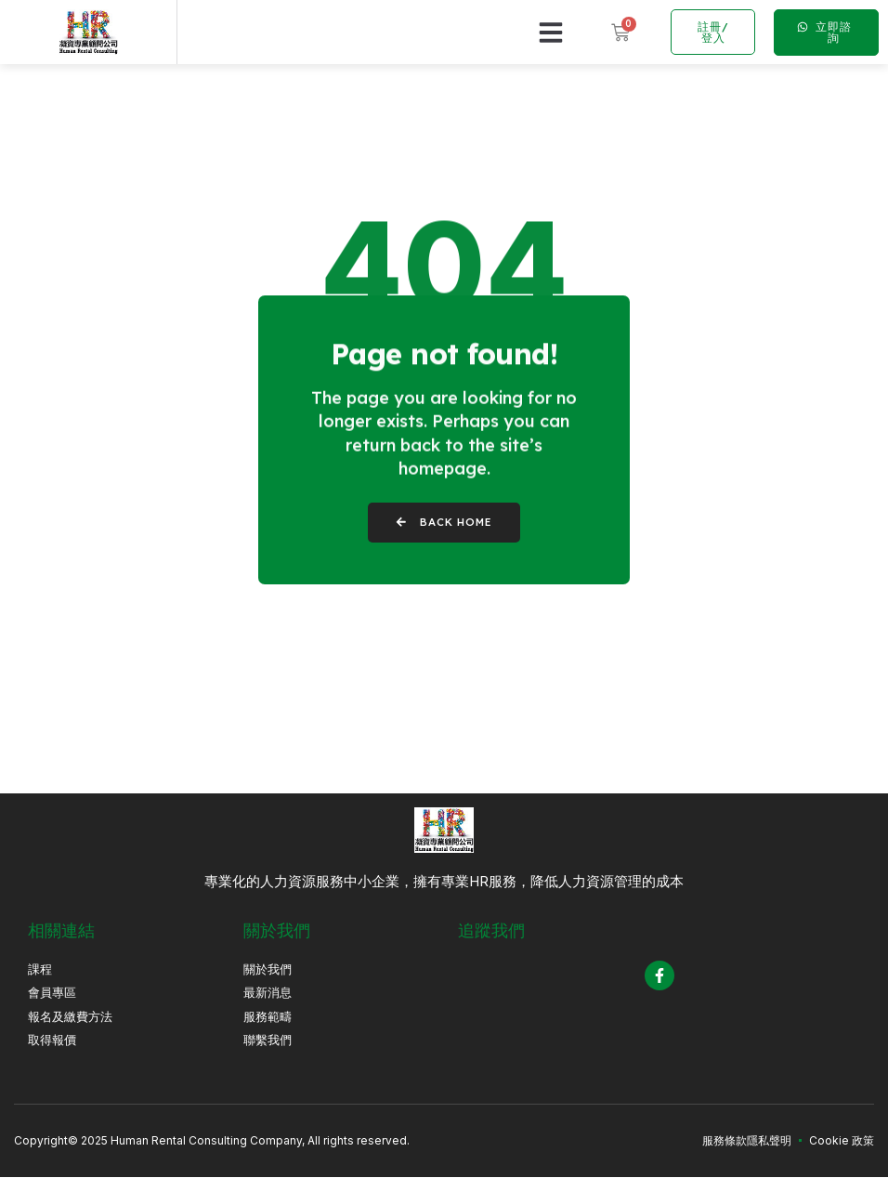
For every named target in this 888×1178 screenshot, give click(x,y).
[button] (550, 32)
